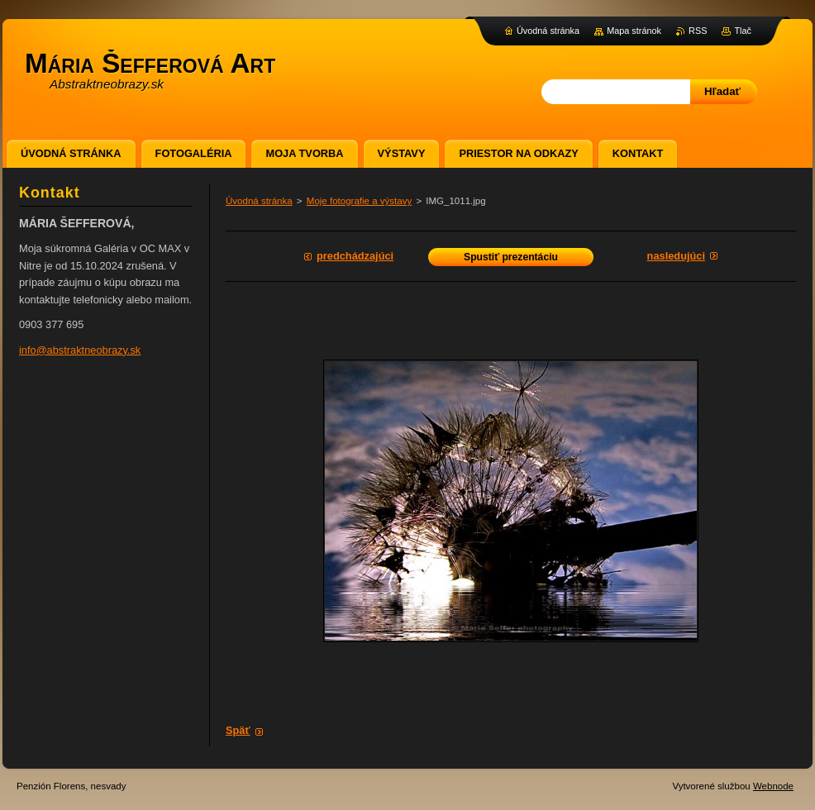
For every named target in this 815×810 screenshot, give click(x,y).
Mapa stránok (634, 31)
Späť (238, 730)
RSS (698, 31)
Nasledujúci (676, 256)
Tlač (742, 31)
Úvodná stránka (259, 201)
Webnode (773, 786)
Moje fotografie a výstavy (359, 201)
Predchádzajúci (355, 256)
